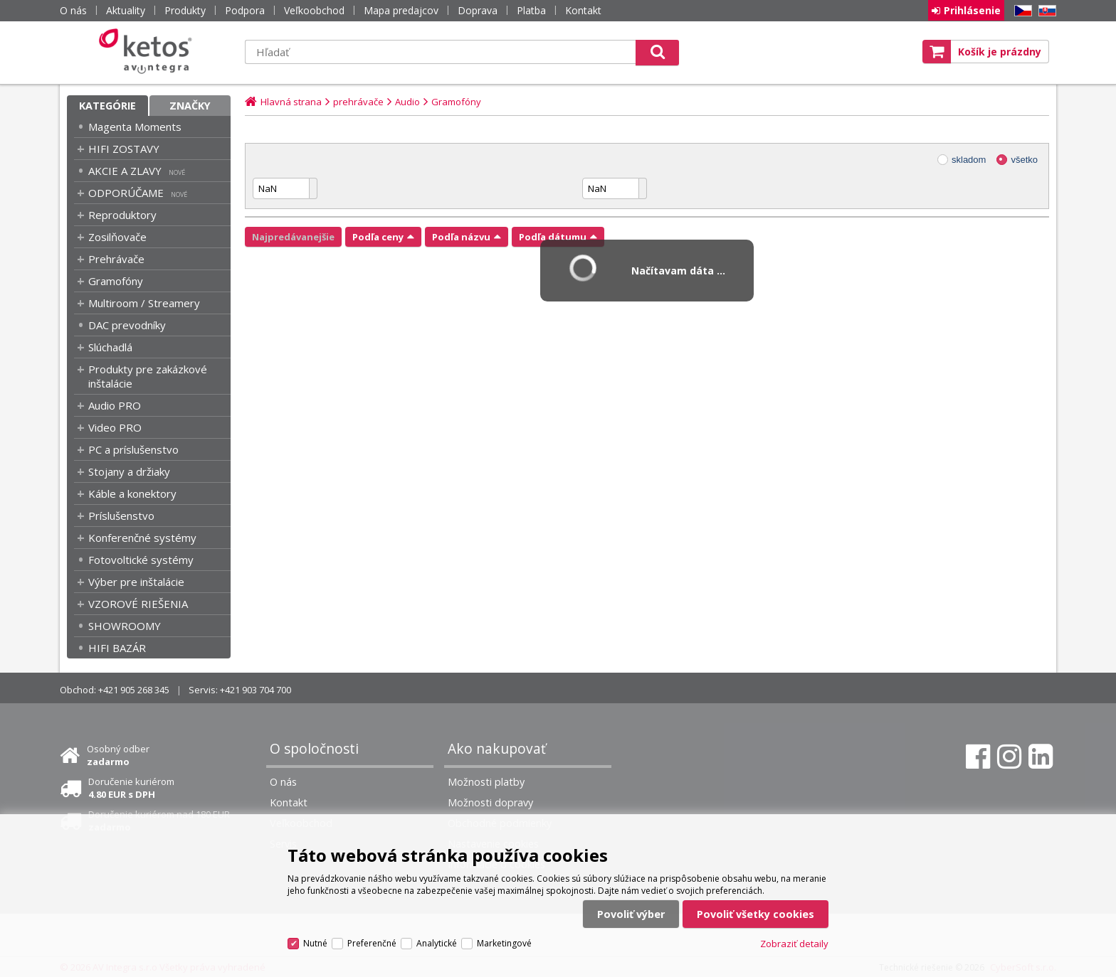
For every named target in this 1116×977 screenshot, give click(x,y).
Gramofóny (115, 281)
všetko (1024, 159)
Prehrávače (116, 259)
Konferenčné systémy (142, 537)
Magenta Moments (134, 126)
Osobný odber (118, 755)
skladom (969, 159)
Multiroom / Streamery (144, 303)
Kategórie (107, 105)
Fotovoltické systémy (141, 559)
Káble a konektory (132, 493)
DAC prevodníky (127, 325)
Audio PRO (114, 405)
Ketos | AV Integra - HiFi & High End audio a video (149, 51)
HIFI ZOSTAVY (123, 149)
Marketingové (504, 943)
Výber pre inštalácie (136, 582)
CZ (1020, 11)
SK (1045, 11)
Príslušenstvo (121, 515)
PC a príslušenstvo (133, 449)
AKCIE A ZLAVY (125, 171)
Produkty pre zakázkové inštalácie (147, 376)
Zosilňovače (117, 237)
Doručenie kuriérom (131, 788)
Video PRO (115, 427)
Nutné (315, 943)
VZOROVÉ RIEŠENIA (138, 604)
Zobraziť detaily (794, 943)
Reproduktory (122, 215)
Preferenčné (371, 943)
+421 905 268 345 (133, 689)
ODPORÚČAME (126, 193)
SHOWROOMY (124, 626)
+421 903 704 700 (255, 689)
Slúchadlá (110, 347)
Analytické (436, 943)
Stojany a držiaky (129, 471)
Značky (190, 105)
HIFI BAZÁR (117, 648)
